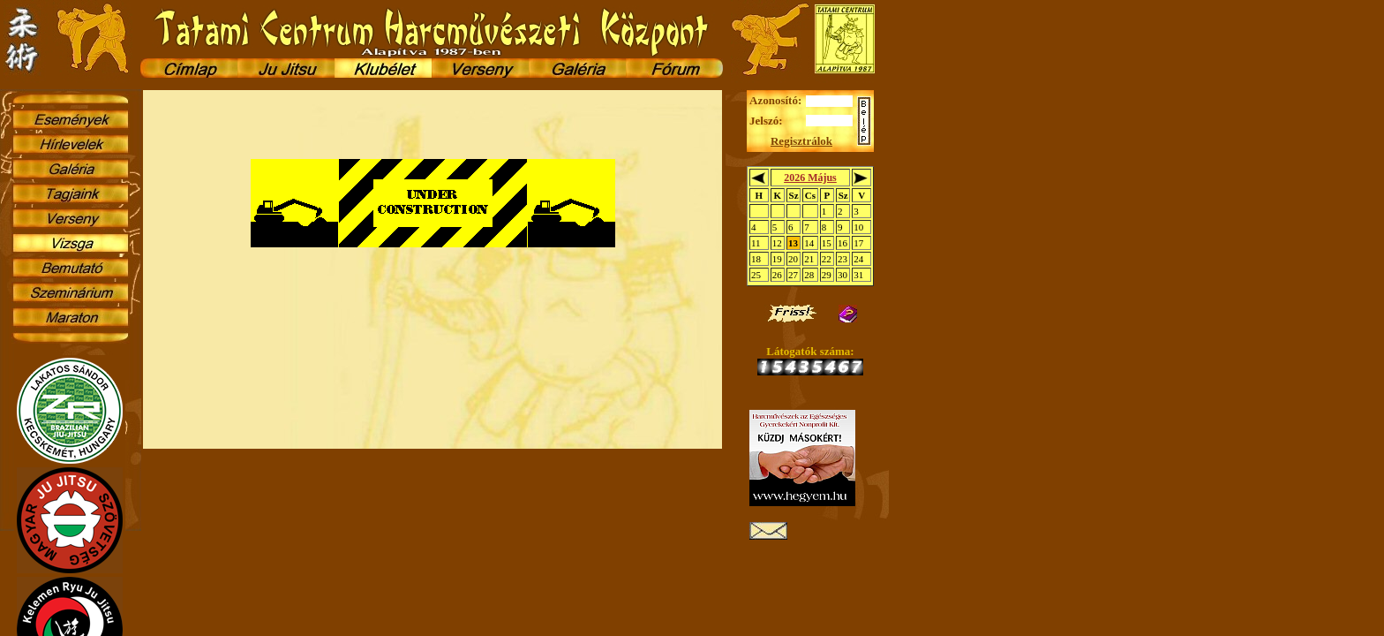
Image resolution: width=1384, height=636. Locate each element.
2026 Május (810, 177)
